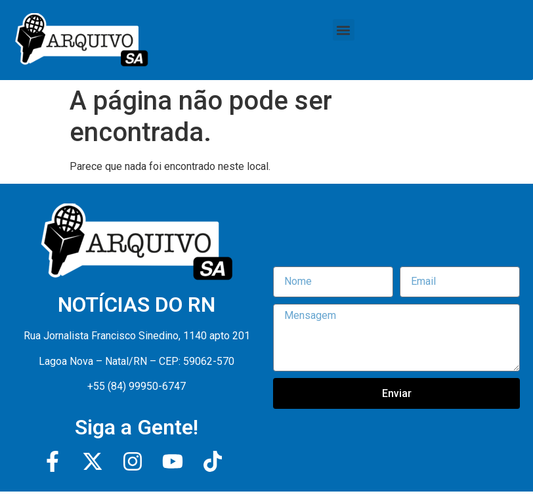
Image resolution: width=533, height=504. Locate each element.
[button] (343, 30)
